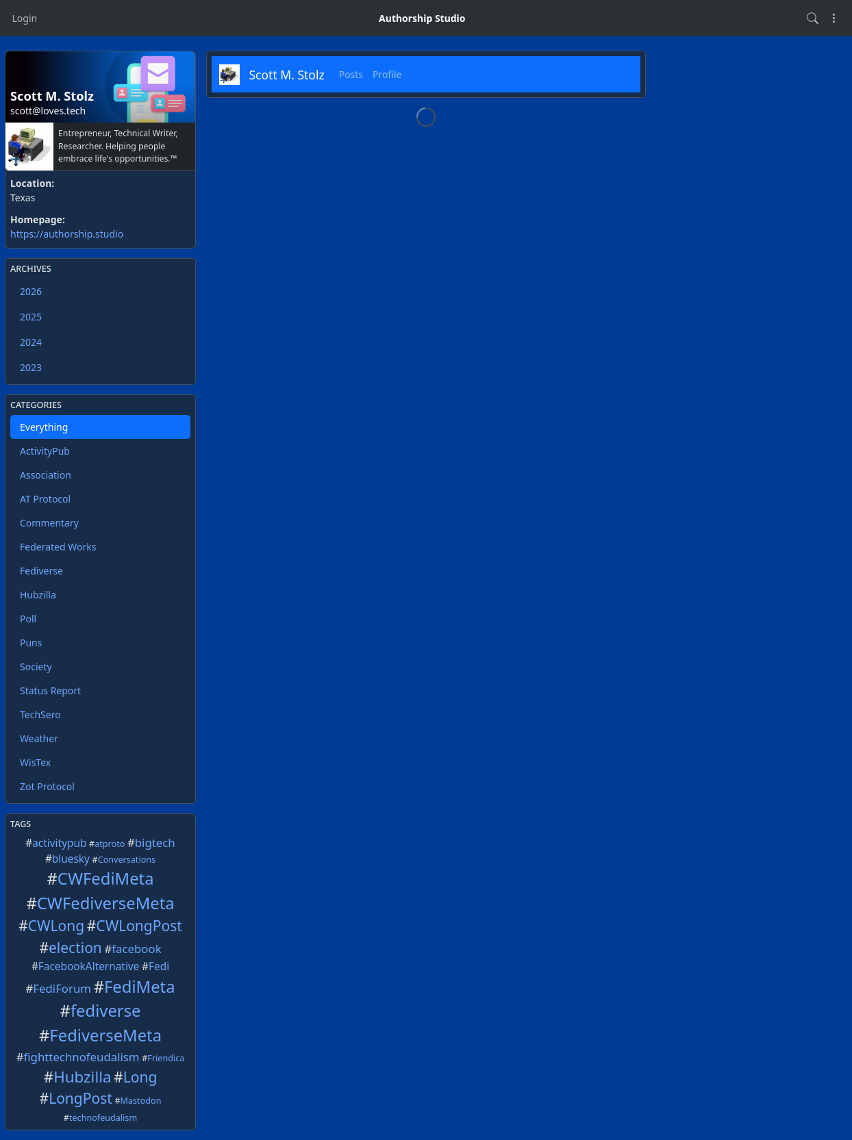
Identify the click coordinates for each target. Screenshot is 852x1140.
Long (140, 1077)
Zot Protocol (47, 786)
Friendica (165, 1058)
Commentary (49, 522)
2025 (31, 316)
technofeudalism (103, 1118)
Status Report (50, 690)
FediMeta (139, 987)
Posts (351, 74)
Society (36, 666)
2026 (31, 291)
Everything (44, 426)
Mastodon (141, 1100)
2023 (31, 367)
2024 (31, 342)
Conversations (126, 859)
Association (45, 474)
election (75, 947)
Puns (31, 642)
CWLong (56, 925)
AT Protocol (45, 498)
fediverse (106, 1011)
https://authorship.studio (66, 233)
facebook (136, 949)
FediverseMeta (105, 1035)
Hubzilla (38, 594)
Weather (39, 738)
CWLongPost (138, 925)
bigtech (155, 842)
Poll (28, 618)
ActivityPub (45, 450)
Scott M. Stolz (287, 74)
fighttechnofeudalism (82, 1057)
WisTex (35, 762)
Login (25, 18)
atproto (110, 844)
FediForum (62, 988)
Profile (387, 74)
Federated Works (58, 546)
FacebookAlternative (89, 966)
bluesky (71, 859)
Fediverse (41, 570)
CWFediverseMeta (106, 903)
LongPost (80, 1098)
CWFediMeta (106, 878)
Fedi (159, 966)
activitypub (59, 843)
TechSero (40, 714)
